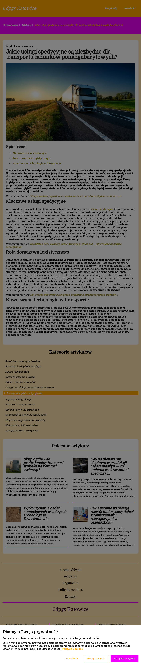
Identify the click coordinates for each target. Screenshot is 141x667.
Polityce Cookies (72, 649)
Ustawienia (72, 658)
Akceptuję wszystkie (124, 658)
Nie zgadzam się (95, 658)
